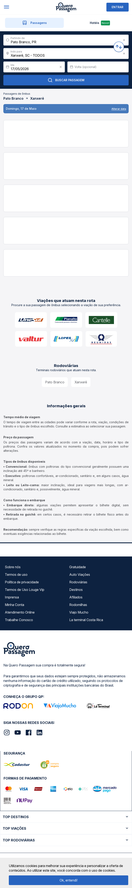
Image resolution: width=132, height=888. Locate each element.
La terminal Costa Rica (86, 620)
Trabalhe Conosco (19, 620)
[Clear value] (60, 67)
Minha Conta (14, 605)
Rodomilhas (78, 605)
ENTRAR (117, 7)
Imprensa (12, 597)
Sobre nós (13, 567)
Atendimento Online (20, 612)
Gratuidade (77, 567)
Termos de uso (16, 574)
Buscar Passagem (66, 80)
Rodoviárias (78, 582)
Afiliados (75, 597)
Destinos (76, 590)
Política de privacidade (22, 582)
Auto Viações (79, 574)
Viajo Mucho (78, 612)
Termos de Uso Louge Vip (24, 590)
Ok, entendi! (68, 880)
